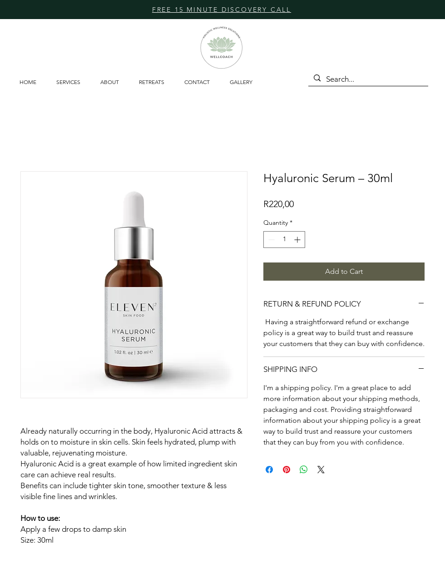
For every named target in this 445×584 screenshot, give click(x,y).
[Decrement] (270, 239)
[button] (155, 82)
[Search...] (367, 79)
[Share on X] (321, 469)
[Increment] (298, 239)
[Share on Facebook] (269, 469)
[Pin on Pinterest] (286, 469)
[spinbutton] (284, 239)
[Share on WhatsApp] (303, 469)
